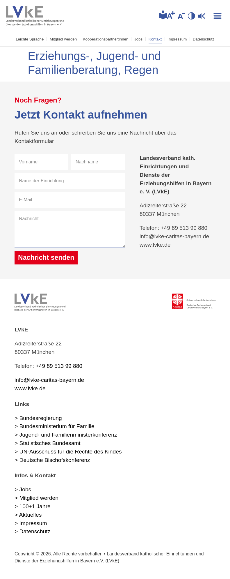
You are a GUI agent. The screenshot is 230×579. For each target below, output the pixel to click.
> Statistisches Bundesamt (48, 443)
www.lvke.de (30, 388)
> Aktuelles (28, 515)
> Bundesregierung (38, 418)
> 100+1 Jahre (33, 506)
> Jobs (23, 490)
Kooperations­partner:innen (105, 39)
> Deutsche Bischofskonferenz (52, 460)
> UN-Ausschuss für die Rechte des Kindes (68, 452)
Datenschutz (204, 39)
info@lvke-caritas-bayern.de (49, 380)
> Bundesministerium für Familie (55, 426)
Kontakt (155, 39)
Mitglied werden (62, 39)
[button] (217, 15)
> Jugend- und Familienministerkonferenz (66, 435)
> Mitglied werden (36, 498)
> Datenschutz (32, 532)
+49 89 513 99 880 (59, 366)
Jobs (139, 39)
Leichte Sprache (29, 39)
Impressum (178, 39)
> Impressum (31, 523)
